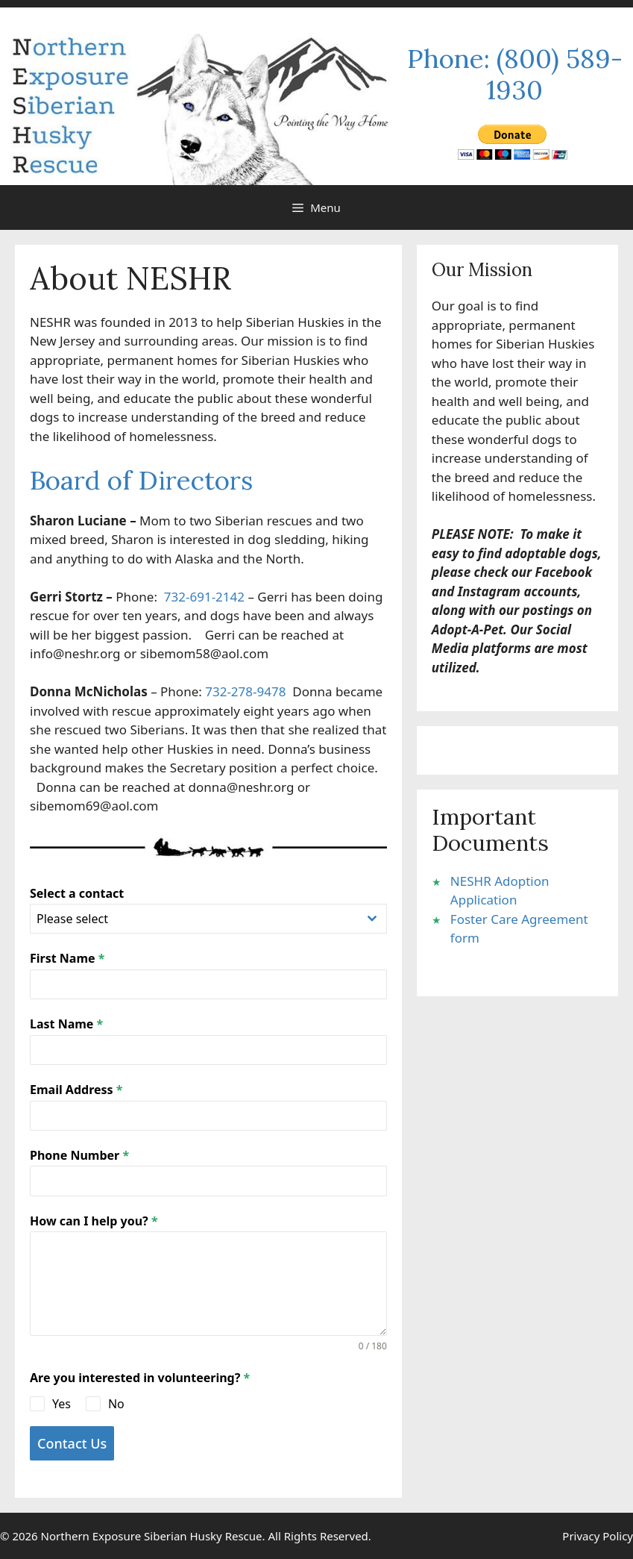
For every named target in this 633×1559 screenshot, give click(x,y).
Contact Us (72, 1443)
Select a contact (77, 893)
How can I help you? (94, 1221)
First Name (67, 958)
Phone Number (79, 1155)
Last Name (66, 1024)
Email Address (76, 1089)
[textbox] (194, 919)
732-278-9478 (248, 691)
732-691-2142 (204, 596)
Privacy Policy (597, 1535)
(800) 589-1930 (554, 74)
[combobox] (208, 919)
